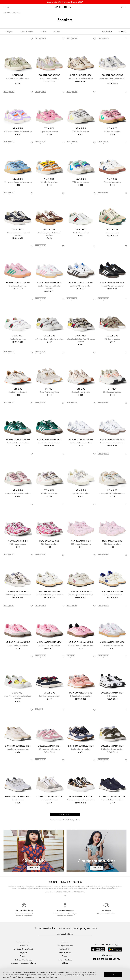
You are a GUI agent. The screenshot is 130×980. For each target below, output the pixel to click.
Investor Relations (65, 959)
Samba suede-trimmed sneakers (112, 443)
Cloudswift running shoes (81, 392)
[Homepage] (65, 7)
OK (113, 974)
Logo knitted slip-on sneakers (18, 749)
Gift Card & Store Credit (23, 948)
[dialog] (65, 974)
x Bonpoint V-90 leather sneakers (17, 493)
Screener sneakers (112, 233)
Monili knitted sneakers (49, 800)
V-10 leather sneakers (49, 182)
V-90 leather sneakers (80, 131)
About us (65, 941)
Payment (23, 952)
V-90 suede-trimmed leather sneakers (18, 182)
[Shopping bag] (126, 7)
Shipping (23, 956)
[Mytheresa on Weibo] (114, 959)
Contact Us (23, 945)
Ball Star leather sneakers (112, 595)
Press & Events (65, 952)
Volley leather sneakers (112, 182)
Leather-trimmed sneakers (80, 749)
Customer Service (23, 941)
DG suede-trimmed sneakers (80, 696)
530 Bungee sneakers (18, 544)
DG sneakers (112, 696)
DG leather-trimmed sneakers (112, 749)
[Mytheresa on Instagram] (106, 959)
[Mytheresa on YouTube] (110, 959)
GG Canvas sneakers (112, 339)
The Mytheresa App (65, 945)
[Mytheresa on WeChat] (118, 959)
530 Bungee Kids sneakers (81, 544)
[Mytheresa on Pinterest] (102, 959)
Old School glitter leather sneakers (18, 595)
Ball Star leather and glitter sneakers (49, 595)
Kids (5, 13)
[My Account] (122, 7)
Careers (65, 956)
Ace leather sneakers (81, 233)
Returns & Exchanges (23, 959)
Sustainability (65, 948)
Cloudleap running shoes (112, 392)
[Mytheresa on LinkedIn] (94, 959)
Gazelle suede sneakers (18, 286)
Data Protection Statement (47, 977)
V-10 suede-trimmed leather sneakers (18, 131)
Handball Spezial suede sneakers (80, 645)
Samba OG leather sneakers (80, 286)
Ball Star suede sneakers (49, 78)
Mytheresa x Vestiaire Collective (23, 963)
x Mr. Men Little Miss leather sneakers (49, 339)
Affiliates (65, 963)
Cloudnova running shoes (17, 392)
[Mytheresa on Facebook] (98, 959)
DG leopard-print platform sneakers (80, 800)
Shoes (10, 13)
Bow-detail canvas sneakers (49, 696)
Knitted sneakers (18, 800)
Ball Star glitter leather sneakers (81, 78)
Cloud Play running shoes (49, 392)
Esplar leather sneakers (49, 131)
